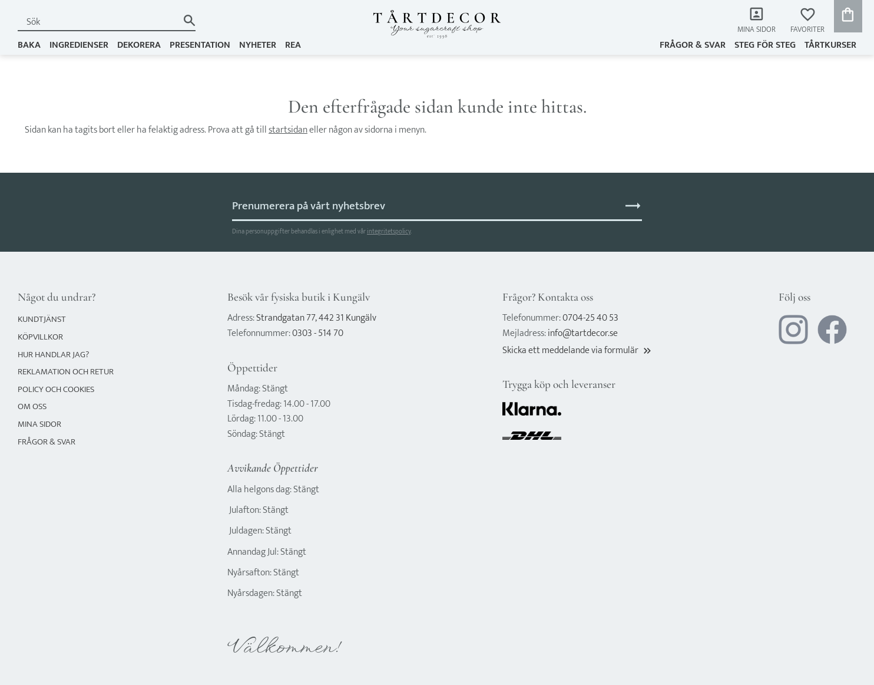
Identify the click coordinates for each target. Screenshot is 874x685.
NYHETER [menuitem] (257, 45)
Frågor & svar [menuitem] (693, 45)
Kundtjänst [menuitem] (42, 319)
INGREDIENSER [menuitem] (78, 45)
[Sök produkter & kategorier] (98, 22)
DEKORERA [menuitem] (139, 45)
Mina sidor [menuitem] (756, 30)
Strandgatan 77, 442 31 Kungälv (316, 318)
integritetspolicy (388, 231)
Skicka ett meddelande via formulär (577, 350)
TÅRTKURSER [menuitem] (830, 45)
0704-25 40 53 (590, 318)
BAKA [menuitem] (29, 45)
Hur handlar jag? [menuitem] (53, 354)
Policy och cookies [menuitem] (56, 389)
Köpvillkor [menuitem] (40, 337)
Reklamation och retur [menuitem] (66, 371)
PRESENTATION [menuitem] (200, 45)
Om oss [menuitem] (32, 406)
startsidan (288, 130)
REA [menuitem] (293, 45)
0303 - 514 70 (317, 333)
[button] (807, 21)
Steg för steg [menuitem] (765, 45)
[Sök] (189, 20)
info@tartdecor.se (583, 333)
